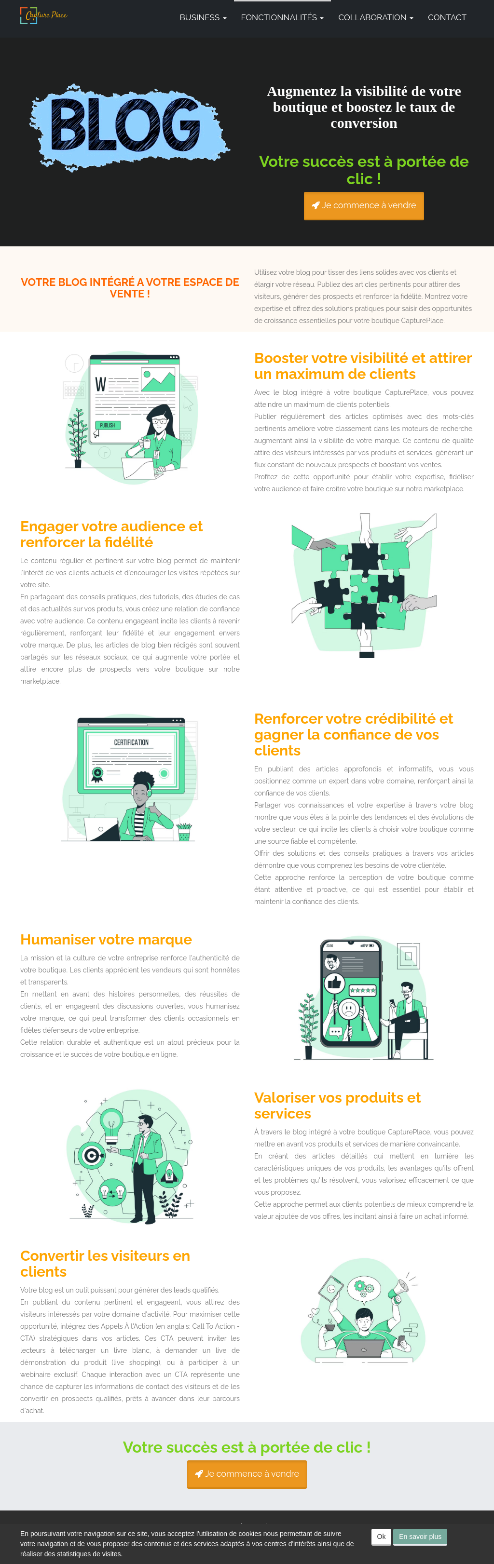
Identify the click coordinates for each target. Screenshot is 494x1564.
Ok (381, 1536)
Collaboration (375, 17)
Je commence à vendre (364, 205)
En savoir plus (420, 1536)
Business (203, 17)
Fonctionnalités (282, 17)
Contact (447, 17)
